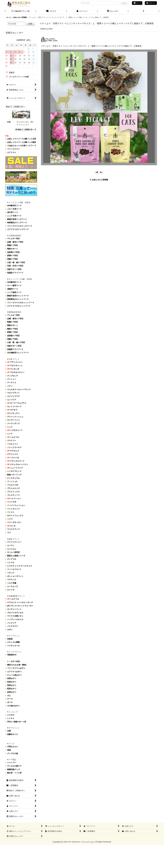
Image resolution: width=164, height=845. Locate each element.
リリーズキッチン (14, 522)
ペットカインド (13, 509)
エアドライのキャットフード (18, 306)
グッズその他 (12, 753)
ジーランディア (13, 423)
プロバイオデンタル (15, 613)
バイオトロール (13, 646)
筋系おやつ (11, 689)
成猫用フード (12, 289)
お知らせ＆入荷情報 (99, 180)
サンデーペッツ (13, 420)
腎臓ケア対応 (12, 245)
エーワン (10, 545)
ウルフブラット (13, 393)
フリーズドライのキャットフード (20, 303)
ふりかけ (10, 715)
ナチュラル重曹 (13, 642)
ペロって (10, 573)
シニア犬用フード (14, 216)
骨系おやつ (11, 685)
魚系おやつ (11, 682)
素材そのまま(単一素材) (16, 665)
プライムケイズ (13, 488)
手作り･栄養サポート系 (16, 722)
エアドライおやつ (14, 672)
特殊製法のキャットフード (18, 299)
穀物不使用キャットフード (18, 296)
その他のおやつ (13, 706)
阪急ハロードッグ (14, 475)
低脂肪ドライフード (15, 273)
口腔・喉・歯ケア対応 (16, 262)
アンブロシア (12, 376)
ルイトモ (10, 590)
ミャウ (10, 519)
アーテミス (11, 383)
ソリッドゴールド (14, 447)
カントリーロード (14, 406)
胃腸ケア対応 (12, 259)
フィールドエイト (14, 569)
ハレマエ (10, 562)
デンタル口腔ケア (14, 766)
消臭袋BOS (11, 655)
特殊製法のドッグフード (17, 223)
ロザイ (10, 630)
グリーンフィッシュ (15, 417)
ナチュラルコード (15, 461)
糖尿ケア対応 (12, 329)
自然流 (10, 639)
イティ (10, 386)
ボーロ (10, 702)
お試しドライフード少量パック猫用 (21, 142)
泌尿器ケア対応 (13, 252)
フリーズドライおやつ (16, 668)
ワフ (9, 533)
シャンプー (11, 762)
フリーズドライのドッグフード (19, 226)
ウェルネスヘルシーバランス (18, 389)
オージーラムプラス (16, 403)
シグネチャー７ (15, 430)
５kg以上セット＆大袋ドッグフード (21, 146)
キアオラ (12, 410)
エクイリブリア (13, 396)
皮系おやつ (11, 692)
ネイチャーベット (14, 609)
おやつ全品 (15, 661)
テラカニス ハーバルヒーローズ (20, 602)
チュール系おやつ (14, 675)
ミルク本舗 (11, 583)
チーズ (10, 699)
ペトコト (10, 512)
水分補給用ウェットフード (18, 353)
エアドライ (11, 152)
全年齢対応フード (14, 206)
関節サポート (12, 249)
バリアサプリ (12, 626)
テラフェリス (12, 454)
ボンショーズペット (15, 576)
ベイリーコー (14, 499)
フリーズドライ (13, 149)
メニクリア (11, 623)
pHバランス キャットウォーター (20, 606)
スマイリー (11, 440)
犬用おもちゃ (12, 746)
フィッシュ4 (12, 481)
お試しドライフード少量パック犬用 (21, 139)
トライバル (13, 458)
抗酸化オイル (12, 734)
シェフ (10, 427)
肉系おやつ (11, 678)
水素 (9, 731)
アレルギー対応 (13, 239)
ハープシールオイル (15, 619)
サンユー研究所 (13, 552)
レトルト (10, 718)
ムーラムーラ (12, 586)
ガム (9, 695)
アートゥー (11, 379)
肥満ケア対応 (12, 256)
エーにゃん (11, 549)
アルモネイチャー (15, 372)
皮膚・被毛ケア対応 (15, 242)
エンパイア (11, 400)
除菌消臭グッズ (13, 769)
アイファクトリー (14, 542)
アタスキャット (15, 365)
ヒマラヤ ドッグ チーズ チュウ (19, 566)
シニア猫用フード (14, 292)
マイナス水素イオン (15, 616)
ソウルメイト (12, 444)
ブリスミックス (13, 492)
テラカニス (13, 451)
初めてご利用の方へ (25, 130)
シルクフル (13, 437)
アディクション (15, 362)
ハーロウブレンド (14, 471)
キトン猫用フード (14, 285)
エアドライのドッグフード (18, 229)
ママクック (11, 579)
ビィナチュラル (13, 478)
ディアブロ (11, 559)
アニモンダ (13, 369)
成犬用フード (12, 212)
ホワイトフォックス (15, 516)
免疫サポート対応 (14, 269)
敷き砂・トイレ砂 (14, 773)
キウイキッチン (13, 413)
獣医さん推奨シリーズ (16, 556)
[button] (143, 11)
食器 (9, 750)
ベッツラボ (11, 502)
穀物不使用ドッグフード (17, 219)
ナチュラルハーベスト (17, 464)
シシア (10, 434)
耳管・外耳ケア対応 (15, 266)
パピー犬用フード (14, 209)
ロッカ (11, 526)
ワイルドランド (13, 529)
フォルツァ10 (12, 485)
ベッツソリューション (16, 505)
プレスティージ (13, 495)
